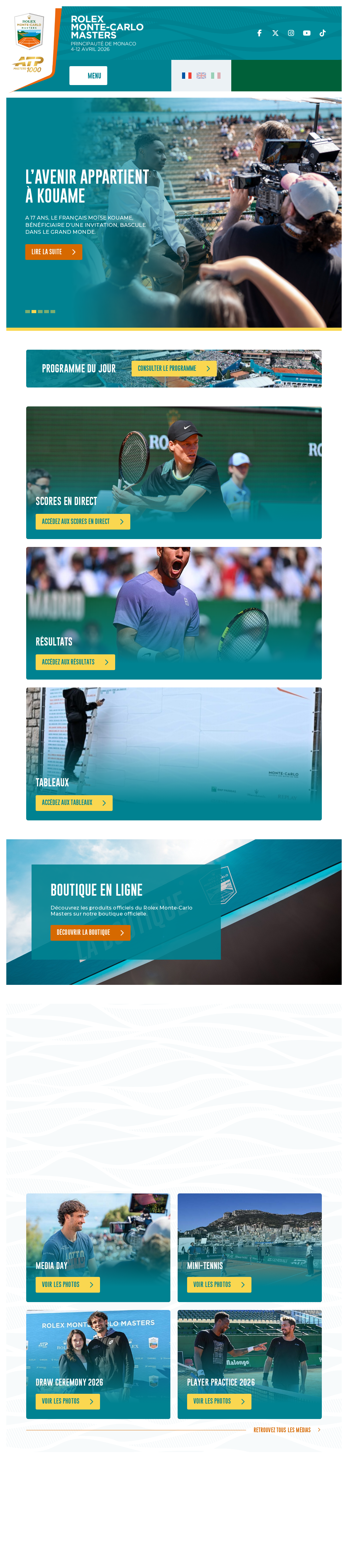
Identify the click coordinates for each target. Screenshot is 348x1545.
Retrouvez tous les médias (282, 1479)
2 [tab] (34, 311)
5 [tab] (52, 311)
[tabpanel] (91, 214)
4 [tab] (46, 311)
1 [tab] (27, 311)
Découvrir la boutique (83, 960)
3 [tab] (40, 311)
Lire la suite (47, 252)
